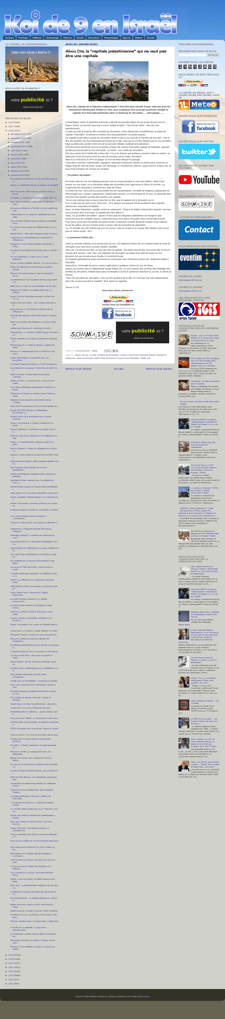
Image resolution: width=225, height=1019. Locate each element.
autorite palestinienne (107, 355)
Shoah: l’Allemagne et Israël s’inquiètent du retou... (31, 424)
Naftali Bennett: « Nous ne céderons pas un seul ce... (33, 449)
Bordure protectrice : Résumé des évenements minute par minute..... (205, 614)
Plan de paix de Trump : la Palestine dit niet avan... (34, 718)
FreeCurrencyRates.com (190, 280)
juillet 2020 (17, 154)
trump (143, 358)
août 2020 (16, 150)
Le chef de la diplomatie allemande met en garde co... (34, 765)
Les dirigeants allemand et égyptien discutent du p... (33, 369)
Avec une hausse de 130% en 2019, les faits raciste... (31, 822)
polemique (134, 358)
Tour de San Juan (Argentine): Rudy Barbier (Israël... (31, 791)
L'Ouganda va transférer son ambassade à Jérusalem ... (31, 238)
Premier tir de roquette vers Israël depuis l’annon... (30, 401)
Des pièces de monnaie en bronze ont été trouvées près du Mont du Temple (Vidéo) (205, 533)
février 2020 (17, 171)
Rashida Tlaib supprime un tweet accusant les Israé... (32, 947)
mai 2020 (16, 162)
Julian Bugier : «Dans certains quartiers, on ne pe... (33, 662)
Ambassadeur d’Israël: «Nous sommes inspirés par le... (34, 462)
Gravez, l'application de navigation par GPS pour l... (34, 455)
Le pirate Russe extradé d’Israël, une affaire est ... (34, 771)
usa (148, 358)
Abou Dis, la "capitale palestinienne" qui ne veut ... (34, 286)
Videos (138, 37)
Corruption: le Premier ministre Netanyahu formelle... (31, 530)
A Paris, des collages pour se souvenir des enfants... (30, 740)
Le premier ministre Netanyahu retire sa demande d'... (34, 646)
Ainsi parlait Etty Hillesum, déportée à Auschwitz (34, 493)
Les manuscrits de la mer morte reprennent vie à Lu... (34, 542)
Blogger (146, 996)
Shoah (80, 37)
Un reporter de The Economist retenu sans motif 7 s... (33, 280)
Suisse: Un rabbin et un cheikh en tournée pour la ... (34, 625)
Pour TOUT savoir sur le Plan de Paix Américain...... (34, 406)
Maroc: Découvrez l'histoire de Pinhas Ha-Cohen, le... (34, 504)
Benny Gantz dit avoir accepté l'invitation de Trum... (31, 905)
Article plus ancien (159, 369)
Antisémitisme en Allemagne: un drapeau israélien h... (34, 723)
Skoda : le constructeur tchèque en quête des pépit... (32, 443)
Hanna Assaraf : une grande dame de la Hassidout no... (30, 829)
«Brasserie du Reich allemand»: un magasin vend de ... (34, 587)
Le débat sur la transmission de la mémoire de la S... (34, 669)
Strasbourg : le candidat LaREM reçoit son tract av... (34, 333)
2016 (11, 967)
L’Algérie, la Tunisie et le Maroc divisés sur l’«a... (33, 197)
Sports (126, 37)
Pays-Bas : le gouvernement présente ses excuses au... (34, 886)
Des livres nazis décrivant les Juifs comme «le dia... (32, 848)
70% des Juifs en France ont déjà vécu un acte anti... (32, 861)
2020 (11, 130)
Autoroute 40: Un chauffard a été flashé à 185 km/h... (33, 915)
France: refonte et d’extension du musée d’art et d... (33, 430)
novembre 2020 (19, 138)
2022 (11, 122)
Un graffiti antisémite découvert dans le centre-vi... (34, 251)
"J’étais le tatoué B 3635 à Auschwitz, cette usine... (31, 612)
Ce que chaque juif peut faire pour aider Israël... (199, 402)
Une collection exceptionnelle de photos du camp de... (33, 555)
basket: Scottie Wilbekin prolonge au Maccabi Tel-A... (32, 297)
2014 (11, 975)
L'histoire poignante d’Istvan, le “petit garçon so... (34, 364)
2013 (11, 979)
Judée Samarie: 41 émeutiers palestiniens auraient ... (30, 375)
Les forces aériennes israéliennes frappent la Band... (33, 388)
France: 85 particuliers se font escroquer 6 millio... (32, 274)
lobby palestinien (85, 358)
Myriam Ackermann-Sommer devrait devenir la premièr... (33, 475)
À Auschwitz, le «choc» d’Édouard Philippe (30, 707)
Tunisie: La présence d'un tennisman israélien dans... (32, 580)
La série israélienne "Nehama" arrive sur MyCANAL (30, 797)
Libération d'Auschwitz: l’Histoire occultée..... (31, 328)
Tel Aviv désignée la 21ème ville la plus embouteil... (29, 257)
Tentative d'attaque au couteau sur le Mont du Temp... (32, 394)
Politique (23, 37)
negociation (99, 358)
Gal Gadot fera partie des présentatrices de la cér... (33, 228)
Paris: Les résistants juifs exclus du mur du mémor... (31, 268)
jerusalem (70, 358)
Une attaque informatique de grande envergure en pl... (33, 222)
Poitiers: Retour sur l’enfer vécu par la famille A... (33, 316)
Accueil (150, 37)
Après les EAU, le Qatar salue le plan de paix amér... (32, 381)
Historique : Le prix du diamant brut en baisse (205, 382)
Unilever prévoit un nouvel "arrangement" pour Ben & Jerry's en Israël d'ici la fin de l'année (204, 423)
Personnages (111, 37)
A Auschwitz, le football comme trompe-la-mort (33, 630)
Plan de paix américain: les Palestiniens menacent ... (34, 841)
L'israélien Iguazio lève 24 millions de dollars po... (34, 651)
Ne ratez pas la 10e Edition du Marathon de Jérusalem (31, 310)
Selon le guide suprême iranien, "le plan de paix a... (34, 263)
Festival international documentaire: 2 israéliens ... (34, 922)
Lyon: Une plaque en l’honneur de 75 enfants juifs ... (31, 202)
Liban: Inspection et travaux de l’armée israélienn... (29, 593)
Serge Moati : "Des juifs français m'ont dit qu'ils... (34, 233)
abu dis (85, 355)
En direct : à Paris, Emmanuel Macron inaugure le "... (33, 746)
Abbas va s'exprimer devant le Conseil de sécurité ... (34, 186)
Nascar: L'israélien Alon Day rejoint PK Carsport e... (29, 639)
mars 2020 (16, 167)
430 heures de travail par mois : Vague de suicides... (30, 698)
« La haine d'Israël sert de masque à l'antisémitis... (28, 517)
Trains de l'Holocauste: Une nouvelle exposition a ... (33, 523)
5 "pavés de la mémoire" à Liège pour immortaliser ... (28, 928)
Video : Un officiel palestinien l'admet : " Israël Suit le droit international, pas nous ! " (205, 764)
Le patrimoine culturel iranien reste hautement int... (33, 935)
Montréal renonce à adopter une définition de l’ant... (32, 536)
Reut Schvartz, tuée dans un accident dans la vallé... (32, 192)
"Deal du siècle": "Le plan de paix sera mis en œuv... (34, 734)
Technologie (52, 37)
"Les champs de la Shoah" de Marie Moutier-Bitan (32, 873)
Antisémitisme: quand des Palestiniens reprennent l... (34, 487)
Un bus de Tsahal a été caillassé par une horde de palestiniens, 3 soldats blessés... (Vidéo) (204, 469)
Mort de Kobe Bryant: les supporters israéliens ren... (33, 778)
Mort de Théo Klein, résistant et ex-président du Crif (33, 436)
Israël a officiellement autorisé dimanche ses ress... (32, 880)
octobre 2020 (18, 142)
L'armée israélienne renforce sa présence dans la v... (33, 574)
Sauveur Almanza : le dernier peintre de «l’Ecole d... (34, 899)
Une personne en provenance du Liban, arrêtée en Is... (34, 549)
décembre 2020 (18, 134)
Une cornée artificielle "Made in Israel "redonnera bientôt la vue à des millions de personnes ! (204, 570)
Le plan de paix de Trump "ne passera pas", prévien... (30, 867)
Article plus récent (78, 369)
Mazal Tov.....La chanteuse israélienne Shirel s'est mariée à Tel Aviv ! (203, 680)
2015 (11, 971)
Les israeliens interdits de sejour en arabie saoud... (31, 606)
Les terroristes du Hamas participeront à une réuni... (32, 561)
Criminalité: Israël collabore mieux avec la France (31, 291)
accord (92, 355)
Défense (36, 37)
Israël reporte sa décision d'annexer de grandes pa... (33, 339)
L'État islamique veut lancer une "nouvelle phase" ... (34, 729)
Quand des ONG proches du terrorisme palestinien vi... (28, 411)
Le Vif (76, 287)
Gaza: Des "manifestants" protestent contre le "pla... (33, 685)
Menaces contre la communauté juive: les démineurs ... (30, 752)
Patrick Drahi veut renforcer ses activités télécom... (30, 417)
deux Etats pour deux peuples (142, 355)
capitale (124, 355)
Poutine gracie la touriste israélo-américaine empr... (32, 346)
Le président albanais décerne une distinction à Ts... (33, 892)
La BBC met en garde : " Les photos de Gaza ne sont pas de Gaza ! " (204, 721)
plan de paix (123, 358)
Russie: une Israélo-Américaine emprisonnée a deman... (32, 816)
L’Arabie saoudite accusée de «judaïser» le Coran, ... (34, 510)
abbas (78, 355)
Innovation (94, 37)
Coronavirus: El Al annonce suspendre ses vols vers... (33, 215)
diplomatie (162, 355)
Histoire (67, 37)
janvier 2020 (18, 175)
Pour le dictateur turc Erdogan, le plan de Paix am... (33, 323)
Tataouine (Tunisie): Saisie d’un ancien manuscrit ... (34, 634)
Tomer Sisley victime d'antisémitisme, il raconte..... (33, 704)
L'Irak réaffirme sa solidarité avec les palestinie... (29, 358)
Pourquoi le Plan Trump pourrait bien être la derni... (32, 245)
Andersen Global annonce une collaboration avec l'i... (32, 481)
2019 (11, 955)
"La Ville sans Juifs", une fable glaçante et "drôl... (31, 656)
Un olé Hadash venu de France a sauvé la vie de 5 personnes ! (204, 660)
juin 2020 (16, 158)
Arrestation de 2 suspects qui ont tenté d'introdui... (34, 910)
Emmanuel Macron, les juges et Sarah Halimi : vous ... (33, 941)
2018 (11, 959)
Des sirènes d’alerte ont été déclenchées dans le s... (33, 179)
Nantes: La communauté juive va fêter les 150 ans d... (32, 352)
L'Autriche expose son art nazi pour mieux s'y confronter (203, 444)
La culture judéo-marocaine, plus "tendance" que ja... (34, 810)
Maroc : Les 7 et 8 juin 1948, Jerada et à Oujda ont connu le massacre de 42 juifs (205, 338)
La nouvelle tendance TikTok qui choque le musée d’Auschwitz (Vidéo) (204, 490)
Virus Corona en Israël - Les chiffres (205, 701)
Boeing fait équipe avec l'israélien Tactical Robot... (31, 759)
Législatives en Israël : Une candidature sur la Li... (33, 303)
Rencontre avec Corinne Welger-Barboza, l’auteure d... (31, 854)
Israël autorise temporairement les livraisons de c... (34, 498)
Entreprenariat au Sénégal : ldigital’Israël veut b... (34, 712)
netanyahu (111, 358)
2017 (11, 963)
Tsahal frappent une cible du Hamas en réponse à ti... (33, 835)
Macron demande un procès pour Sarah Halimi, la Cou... (33, 692)
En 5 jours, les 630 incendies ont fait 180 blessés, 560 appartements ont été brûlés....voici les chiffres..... (205, 362)
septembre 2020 (19, 146)
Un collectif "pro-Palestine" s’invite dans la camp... (31, 568)
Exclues (9, 37)
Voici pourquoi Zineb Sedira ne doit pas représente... (28, 468)
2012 (11, 983)
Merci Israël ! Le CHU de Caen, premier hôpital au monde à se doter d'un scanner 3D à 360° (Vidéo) (203, 743)
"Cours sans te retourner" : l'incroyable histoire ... (34, 680)
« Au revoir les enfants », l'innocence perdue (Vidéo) (31, 803)
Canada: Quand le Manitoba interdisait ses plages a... (31, 619)
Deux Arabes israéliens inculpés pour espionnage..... (28, 675)
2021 (11, 126)
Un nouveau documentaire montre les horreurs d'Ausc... (33, 784)
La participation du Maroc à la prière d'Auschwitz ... (28, 600)
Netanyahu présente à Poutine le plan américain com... (33, 209)
